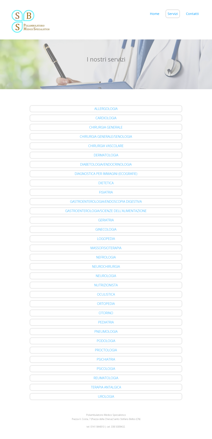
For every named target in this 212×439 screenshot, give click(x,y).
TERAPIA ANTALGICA (106, 387)
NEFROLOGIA (106, 257)
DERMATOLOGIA (106, 155)
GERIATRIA (106, 220)
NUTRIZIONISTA (106, 285)
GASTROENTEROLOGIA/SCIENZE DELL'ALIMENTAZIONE (106, 211)
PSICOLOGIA (106, 368)
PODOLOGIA (106, 341)
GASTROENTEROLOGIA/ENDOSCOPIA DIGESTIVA (106, 201)
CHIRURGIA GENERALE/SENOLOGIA (106, 136)
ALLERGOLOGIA (106, 108)
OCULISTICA (106, 294)
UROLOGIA (106, 396)
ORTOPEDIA (106, 303)
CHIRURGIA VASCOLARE (106, 146)
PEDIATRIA (106, 322)
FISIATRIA (106, 192)
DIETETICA (106, 183)
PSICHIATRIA (106, 359)
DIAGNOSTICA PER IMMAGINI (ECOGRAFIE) (106, 173)
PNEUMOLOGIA (106, 331)
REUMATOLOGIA (106, 378)
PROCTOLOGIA (106, 350)
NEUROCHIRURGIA (106, 266)
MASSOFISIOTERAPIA (105, 248)
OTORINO (106, 313)
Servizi (173, 13)
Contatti (192, 13)
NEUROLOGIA (106, 276)
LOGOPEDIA (106, 238)
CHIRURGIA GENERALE (106, 127)
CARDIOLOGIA (106, 118)
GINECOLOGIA (105, 229)
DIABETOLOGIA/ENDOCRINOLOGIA (106, 164)
